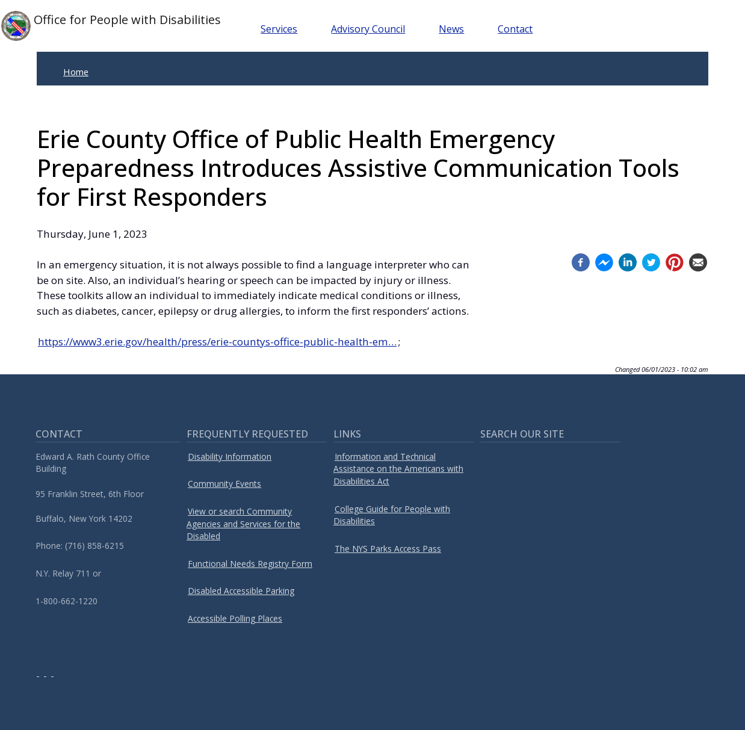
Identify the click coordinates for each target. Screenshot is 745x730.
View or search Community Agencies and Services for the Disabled (243, 524)
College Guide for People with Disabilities (391, 515)
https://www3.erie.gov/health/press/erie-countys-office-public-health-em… (217, 341)
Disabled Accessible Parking (241, 590)
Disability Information (229, 456)
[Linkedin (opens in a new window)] (627, 261)
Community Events (224, 483)
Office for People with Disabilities (111, 26)
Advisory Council (368, 29)
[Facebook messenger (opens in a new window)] (604, 261)
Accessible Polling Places (235, 618)
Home (75, 72)
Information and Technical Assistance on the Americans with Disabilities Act (398, 469)
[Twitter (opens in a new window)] (651, 261)
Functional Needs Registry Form (250, 563)
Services (279, 29)
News (451, 29)
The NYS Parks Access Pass (388, 548)
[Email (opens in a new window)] (698, 261)
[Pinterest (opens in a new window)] (674, 261)
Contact (515, 29)
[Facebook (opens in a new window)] (580, 261)
